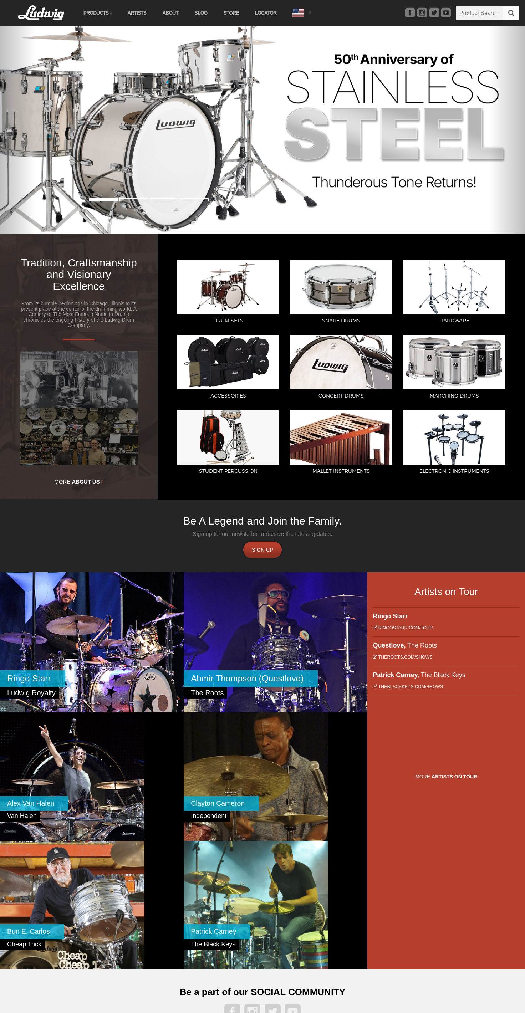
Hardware (75, 924)
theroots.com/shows (402, 661)
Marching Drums (152, 904)
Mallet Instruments (154, 924)
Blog (206, 13)
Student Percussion (155, 914)
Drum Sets (76, 904)
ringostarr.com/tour (403, 631)
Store (237, 13)
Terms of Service (444, 927)
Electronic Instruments (159, 934)
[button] (307, 12)
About (176, 13)
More (78, 482)
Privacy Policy (411, 927)
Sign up (262, 551)
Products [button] (103, 13)
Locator (272, 13)
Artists (142, 13)
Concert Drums (81, 944)
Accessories (78, 934)
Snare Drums (79, 914)
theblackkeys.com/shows (408, 690)
